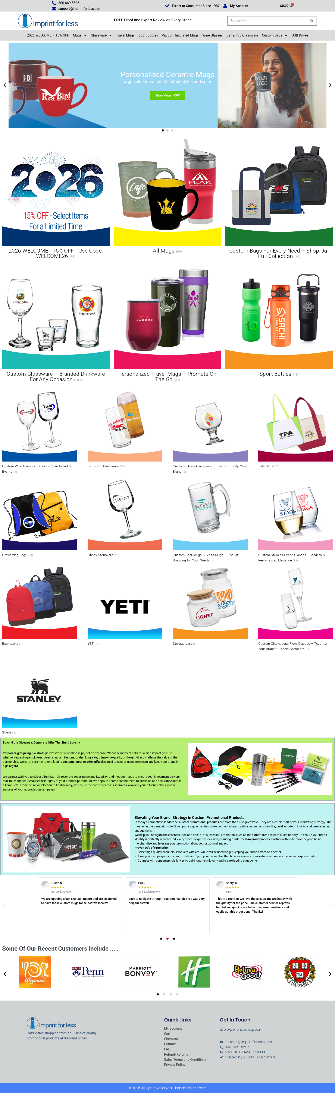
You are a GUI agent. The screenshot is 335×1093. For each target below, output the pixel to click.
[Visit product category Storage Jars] (210, 605)
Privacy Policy (174, 1065)
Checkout (171, 1038)
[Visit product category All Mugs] (167, 196)
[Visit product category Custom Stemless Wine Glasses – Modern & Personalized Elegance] (295, 519)
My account (173, 1028)
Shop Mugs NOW (167, 95)
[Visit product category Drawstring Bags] (39, 517)
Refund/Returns (176, 1054)
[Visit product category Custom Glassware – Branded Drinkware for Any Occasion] (56, 322)
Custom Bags (275, 35)
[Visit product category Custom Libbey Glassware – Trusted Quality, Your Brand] (210, 431)
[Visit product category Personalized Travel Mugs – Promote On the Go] (167, 322)
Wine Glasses (212, 35)
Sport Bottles (148, 35)
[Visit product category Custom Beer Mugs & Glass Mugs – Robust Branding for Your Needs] (210, 519)
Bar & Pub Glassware (242, 35)
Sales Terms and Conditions (185, 1059)
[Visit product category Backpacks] (39, 605)
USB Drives (300, 35)
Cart (167, 1033)
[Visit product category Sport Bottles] (279, 319)
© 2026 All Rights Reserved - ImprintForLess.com (168, 1088)
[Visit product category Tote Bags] (295, 428)
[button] (4, 85)
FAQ (167, 1049)
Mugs (80, 35)
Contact (170, 1044)
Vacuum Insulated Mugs (180, 35)
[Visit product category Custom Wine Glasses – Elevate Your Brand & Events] (39, 431)
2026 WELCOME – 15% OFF (48, 35)
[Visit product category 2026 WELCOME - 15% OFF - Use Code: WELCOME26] (56, 199)
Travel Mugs (125, 35)
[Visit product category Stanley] (39, 694)
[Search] (267, 20)
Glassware (101, 35)
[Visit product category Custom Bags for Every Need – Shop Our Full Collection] (279, 199)
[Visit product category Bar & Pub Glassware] (125, 428)
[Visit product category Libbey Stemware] (125, 517)
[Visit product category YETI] (125, 605)
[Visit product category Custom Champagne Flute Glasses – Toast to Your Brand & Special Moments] (295, 608)
